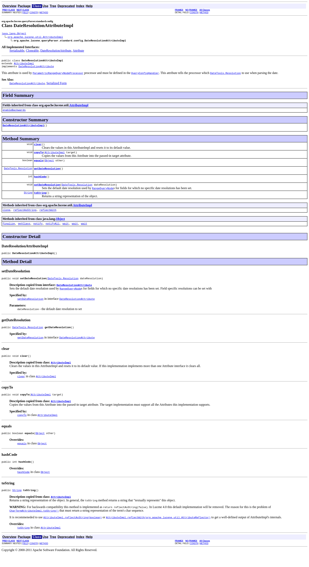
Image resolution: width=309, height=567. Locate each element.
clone (6, 218)
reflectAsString (24, 218)
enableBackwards (14, 113)
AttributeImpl (24, 65)
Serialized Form (56, 85)
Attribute (78, 51)
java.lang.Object (14, 34)
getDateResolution (47, 174)
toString (40, 200)
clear (38, 148)
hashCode (40, 183)
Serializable (16, 51)
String (28, 200)
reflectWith (47, 218)
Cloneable (32, 51)
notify (38, 232)
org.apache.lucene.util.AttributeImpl (35, 37)
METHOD (44, 12)
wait (65, 232)
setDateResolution (47, 191)
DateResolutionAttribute (55, 51)
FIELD (25, 12)
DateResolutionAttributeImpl (23, 129)
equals (38, 165)
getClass (24, 232)
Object (49, 165)
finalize (9, 232)
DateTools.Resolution (18, 174)
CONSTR (34, 12)
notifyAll (52, 232)
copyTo (38, 157)
